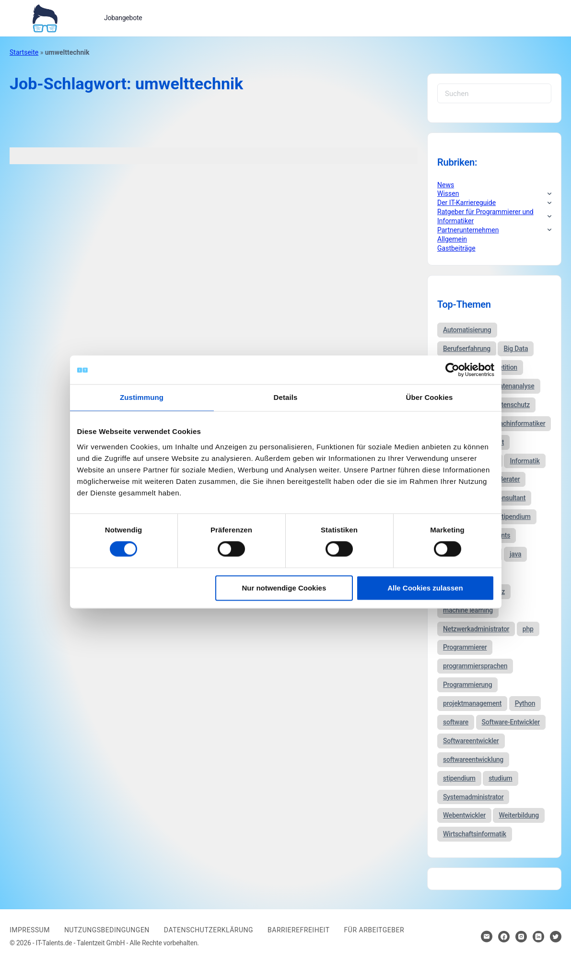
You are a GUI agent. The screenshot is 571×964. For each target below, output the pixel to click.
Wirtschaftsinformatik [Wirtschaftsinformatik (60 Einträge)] (474, 834)
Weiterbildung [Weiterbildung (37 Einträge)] (519, 815)
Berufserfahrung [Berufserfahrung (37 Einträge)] (466, 348)
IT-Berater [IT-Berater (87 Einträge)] (506, 479)
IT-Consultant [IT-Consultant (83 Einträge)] (506, 498)
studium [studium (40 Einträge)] (500, 778)
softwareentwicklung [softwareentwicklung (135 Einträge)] (473, 759)
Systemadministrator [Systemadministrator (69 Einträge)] (473, 797)
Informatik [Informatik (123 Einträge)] (524, 461)
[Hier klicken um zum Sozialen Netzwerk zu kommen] (504, 936)
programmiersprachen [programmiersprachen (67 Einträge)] (475, 666)
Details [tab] (286, 397)
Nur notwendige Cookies (284, 588)
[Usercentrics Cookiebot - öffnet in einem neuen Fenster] (452, 369)
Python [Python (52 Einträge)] (525, 703)
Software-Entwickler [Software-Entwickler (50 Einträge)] (511, 722)
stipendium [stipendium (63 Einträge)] (459, 778)
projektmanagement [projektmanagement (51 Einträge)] (472, 703)
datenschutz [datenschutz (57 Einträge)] (512, 405)
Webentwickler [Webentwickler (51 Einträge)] (464, 815)
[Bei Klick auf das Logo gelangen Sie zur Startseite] (45, 17)
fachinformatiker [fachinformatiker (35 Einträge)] (521, 423)
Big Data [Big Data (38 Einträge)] (515, 348)
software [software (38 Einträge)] (455, 722)
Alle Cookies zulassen (425, 588)
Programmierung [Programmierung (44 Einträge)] (467, 684)
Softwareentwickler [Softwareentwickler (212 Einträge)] (471, 741)
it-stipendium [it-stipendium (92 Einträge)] (511, 516)
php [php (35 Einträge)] (528, 629)
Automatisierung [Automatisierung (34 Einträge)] (467, 330)
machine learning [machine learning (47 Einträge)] (468, 610)
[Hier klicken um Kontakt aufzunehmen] (486, 936)
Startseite (24, 52)
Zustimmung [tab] (141, 397)
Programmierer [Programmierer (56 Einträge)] (465, 647)
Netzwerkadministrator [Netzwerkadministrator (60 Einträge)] (476, 629)
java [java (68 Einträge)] (515, 554)
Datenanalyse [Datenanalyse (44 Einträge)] (515, 386)
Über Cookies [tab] (429, 397)
